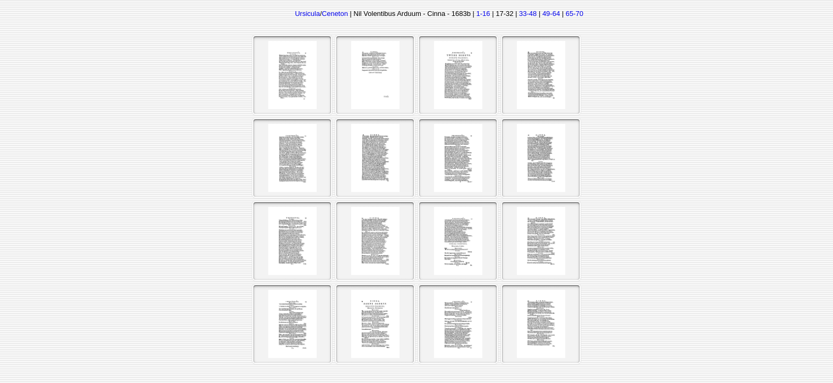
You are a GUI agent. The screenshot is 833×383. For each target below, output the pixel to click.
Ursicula (307, 14)
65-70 (574, 14)
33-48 (528, 14)
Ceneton (335, 14)
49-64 (551, 14)
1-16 (483, 14)
